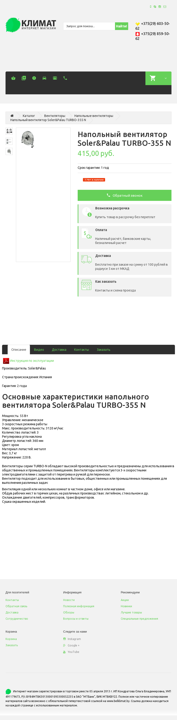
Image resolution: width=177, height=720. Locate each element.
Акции (125, 599)
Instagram (72, 638)
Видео (39, 349)
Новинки (126, 606)
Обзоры (68, 612)
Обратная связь (16, 606)
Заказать (103, 349)
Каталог (29, 116)
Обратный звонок (124, 195)
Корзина (11, 638)
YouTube (71, 651)
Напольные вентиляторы (93, 116)
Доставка (59, 349)
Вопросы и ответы (75, 618)
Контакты (81, 349)
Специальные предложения (139, 618)
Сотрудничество (17, 618)
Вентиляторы (54, 116)
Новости (69, 599)
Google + (71, 645)
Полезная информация (78, 606)
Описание (18, 349)
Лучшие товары (131, 612)
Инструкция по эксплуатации (32, 360)
